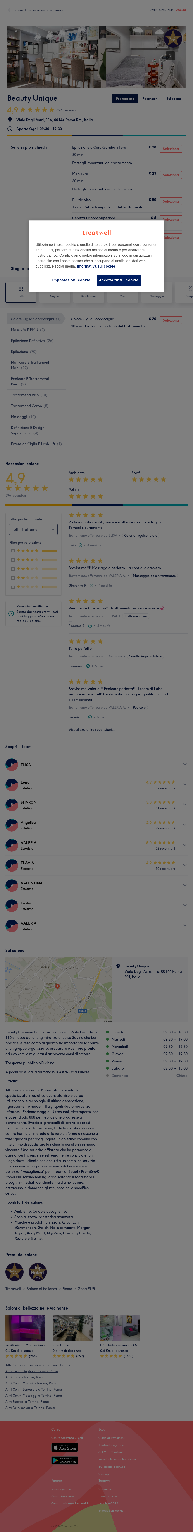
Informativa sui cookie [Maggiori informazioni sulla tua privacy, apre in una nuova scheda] (96, 266)
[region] (96, 256)
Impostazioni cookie (71, 280)
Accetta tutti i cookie (118, 280)
